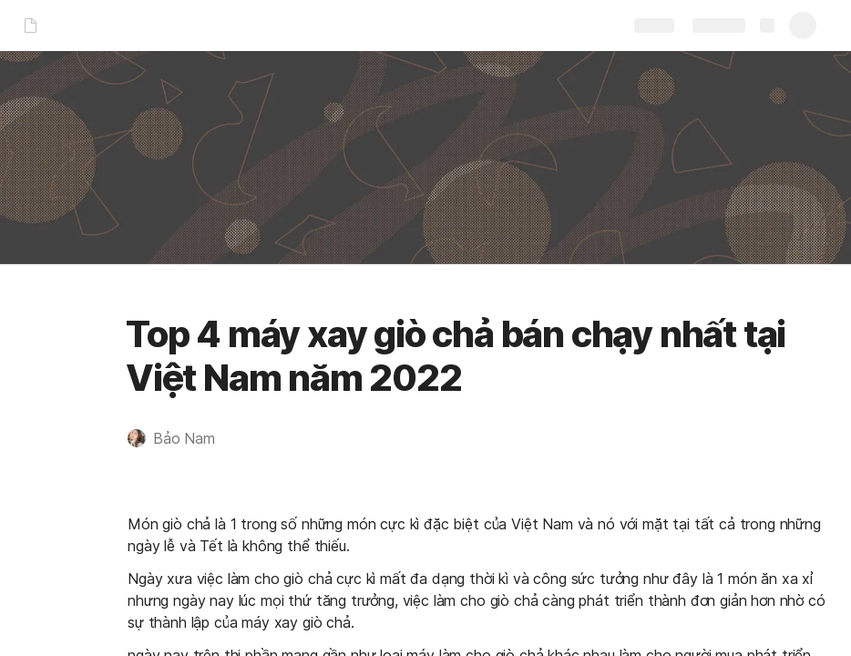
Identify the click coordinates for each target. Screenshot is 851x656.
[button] (180, 438)
